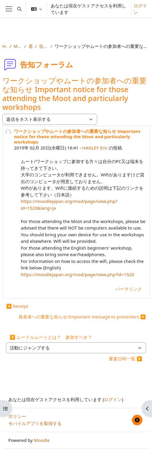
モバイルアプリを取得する (35, 423)
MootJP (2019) (18, 46)
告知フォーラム (43, 46)
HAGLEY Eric (95, 148)
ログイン (140, 9)
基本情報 (30, 46)
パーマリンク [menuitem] (128, 289)
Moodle (41, 440)
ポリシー (17, 416)
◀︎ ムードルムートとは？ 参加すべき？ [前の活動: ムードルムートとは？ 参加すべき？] (51, 337)
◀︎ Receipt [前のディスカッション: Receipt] (17, 306)
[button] (19, 9)
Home (4, 46)
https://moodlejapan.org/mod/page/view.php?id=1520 (77, 274)
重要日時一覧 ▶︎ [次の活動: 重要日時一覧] (125, 359)
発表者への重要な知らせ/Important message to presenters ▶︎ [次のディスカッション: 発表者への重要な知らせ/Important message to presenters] (82, 317)
